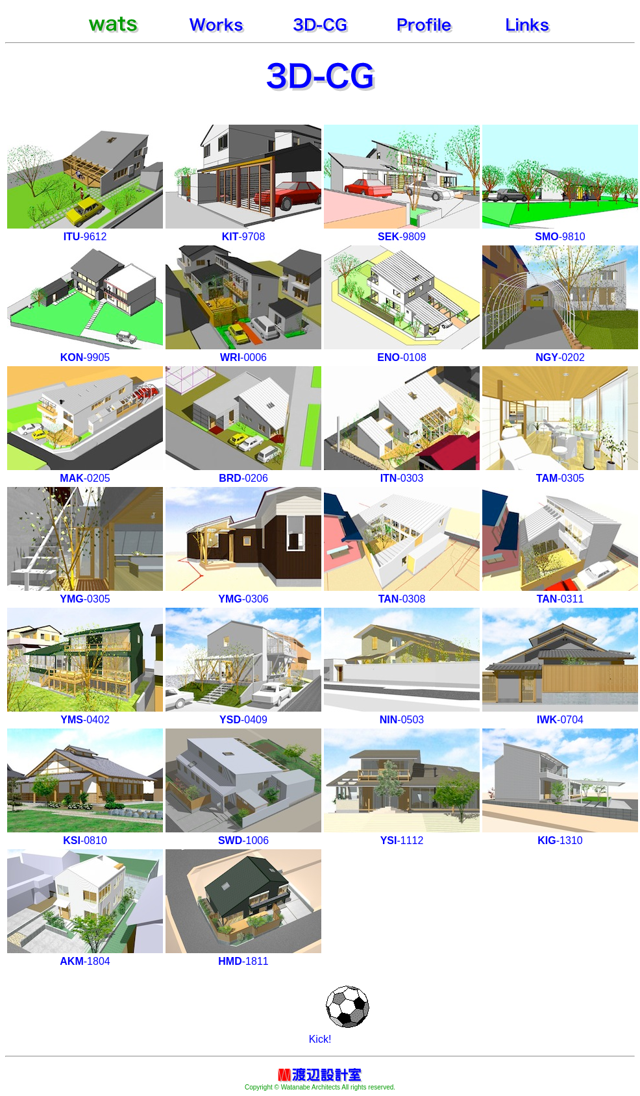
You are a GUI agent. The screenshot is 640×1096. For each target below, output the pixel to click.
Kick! (320, 1039)
